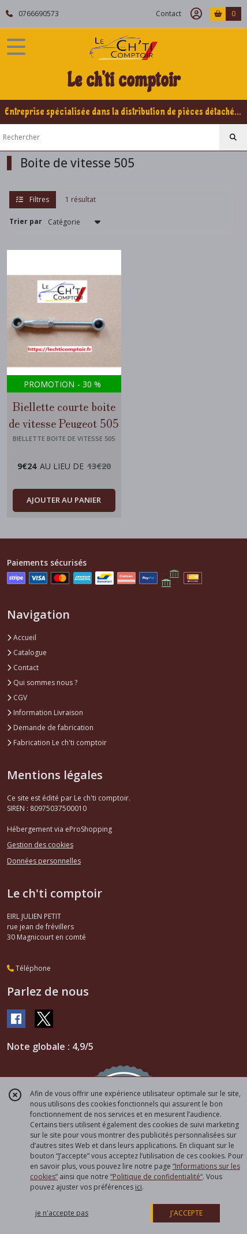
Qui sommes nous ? (42, 682)
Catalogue (27, 652)
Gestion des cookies (40, 845)
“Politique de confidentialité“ (156, 1176)
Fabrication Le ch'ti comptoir (57, 742)
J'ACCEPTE (186, 1213)
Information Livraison (45, 712)
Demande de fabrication (50, 727)
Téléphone (29, 968)
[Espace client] (196, 14)
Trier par (25, 221)
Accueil (21, 637)
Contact (168, 13)
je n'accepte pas (61, 1213)
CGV (17, 697)
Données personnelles (44, 861)
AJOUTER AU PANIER (64, 500)
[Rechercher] (233, 137)
